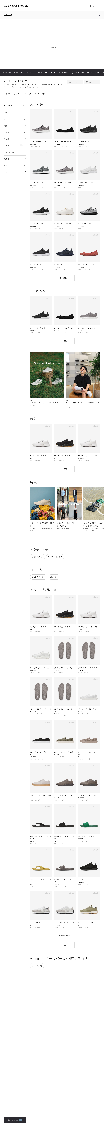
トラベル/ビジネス (55, 557)
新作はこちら (52, 47)
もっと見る (65, 945)
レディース (27, 94)
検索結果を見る (15, 1120)
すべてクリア (22, 105)
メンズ (16, 94)
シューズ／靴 (37, 966)
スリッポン (54, 577)
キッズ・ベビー (40, 94)
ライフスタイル (37, 557)
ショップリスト (92, 82)
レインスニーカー (38, 577)
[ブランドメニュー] (99, 15)
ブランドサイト (75, 82)
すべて (8, 95)
